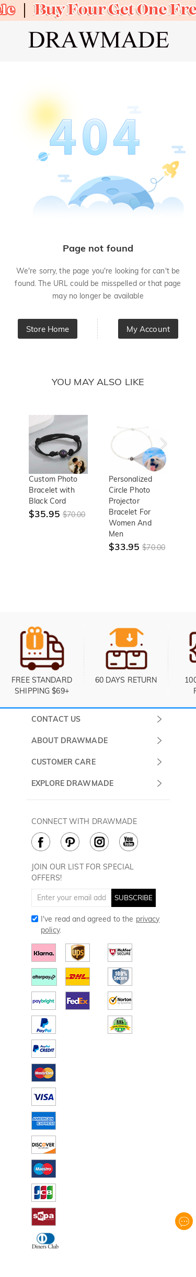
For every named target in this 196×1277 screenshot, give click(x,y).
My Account (148, 329)
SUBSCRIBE (133, 897)
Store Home (47, 329)
